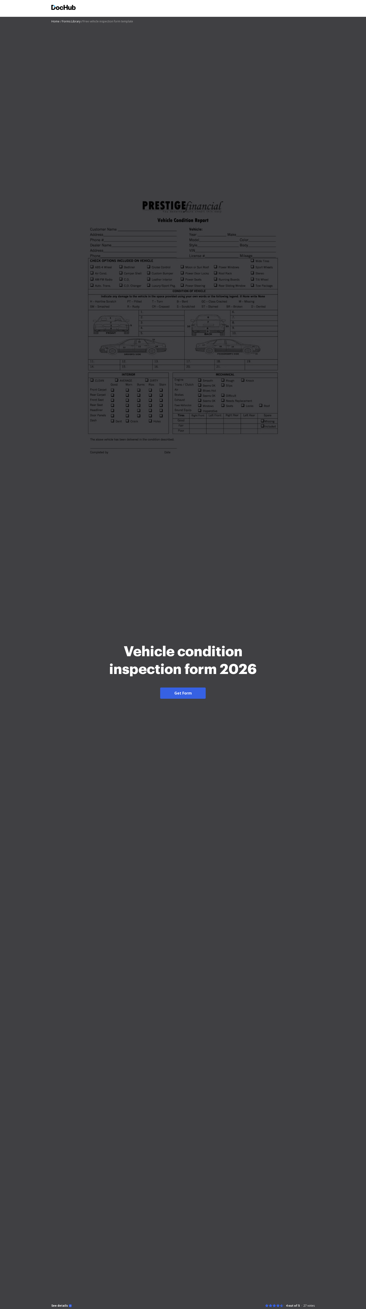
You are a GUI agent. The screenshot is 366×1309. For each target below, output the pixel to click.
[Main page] (63, 8)
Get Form (183, 693)
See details (59, 1306)
